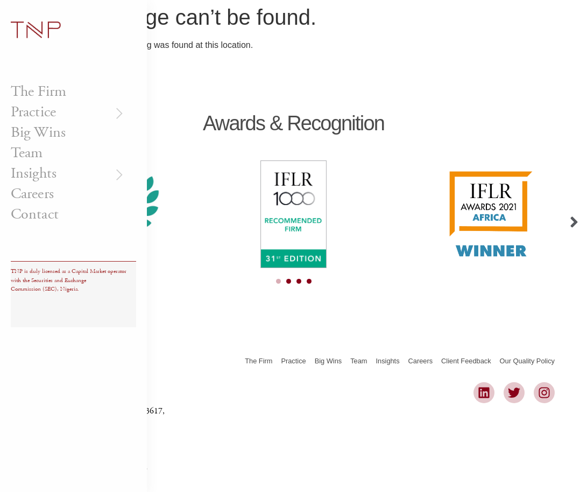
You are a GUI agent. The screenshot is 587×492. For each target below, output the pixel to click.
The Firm (38, 91)
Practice (68, 112)
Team (27, 152)
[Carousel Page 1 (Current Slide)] (278, 281)
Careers (32, 193)
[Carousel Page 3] (298, 281)
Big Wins (38, 132)
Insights (68, 173)
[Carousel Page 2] (288, 281)
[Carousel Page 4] (309, 281)
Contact (35, 214)
